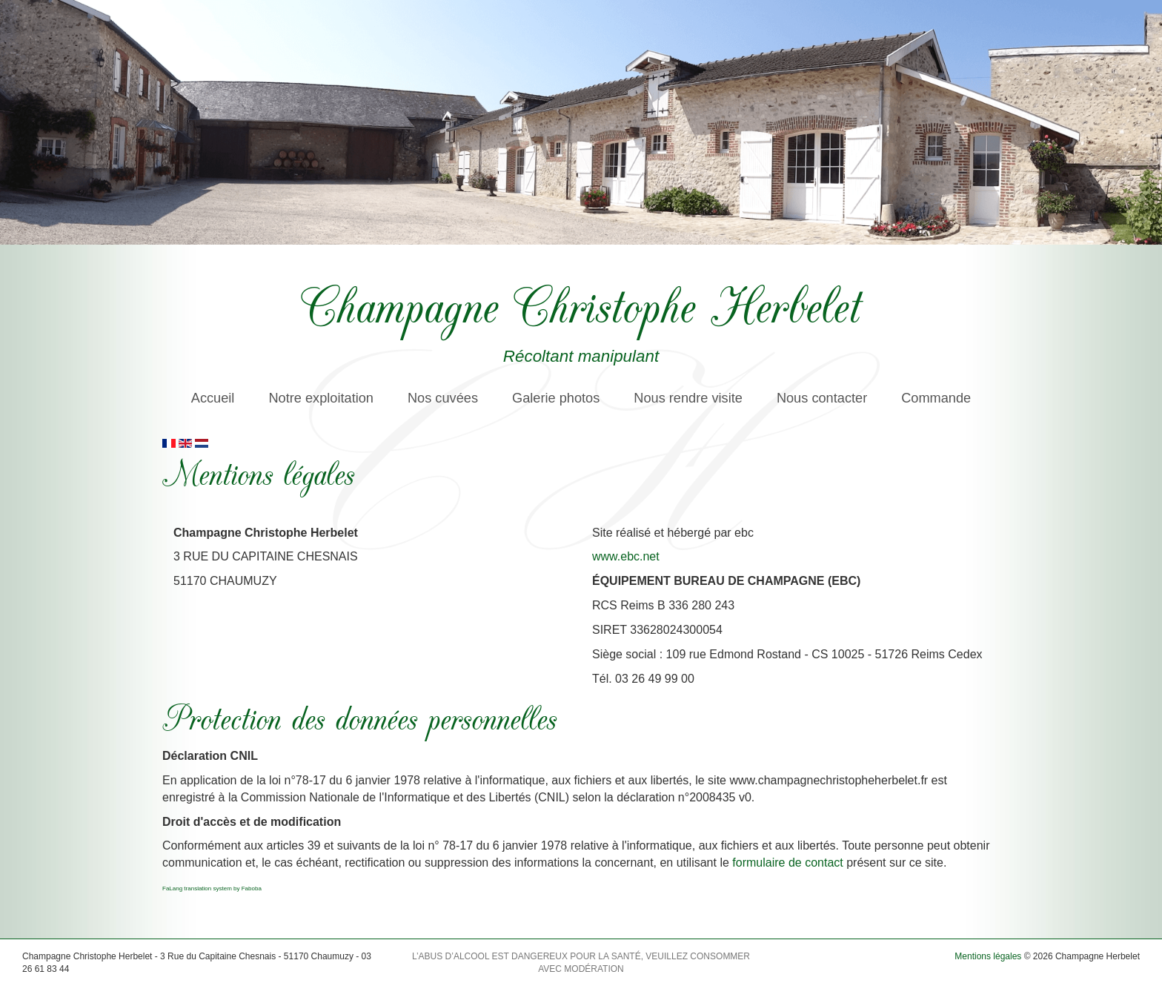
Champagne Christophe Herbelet (581, 304)
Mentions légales (987, 956)
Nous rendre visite (688, 398)
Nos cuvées (443, 398)
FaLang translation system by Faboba (212, 888)
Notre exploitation (321, 398)
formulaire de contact (787, 862)
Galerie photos (556, 398)
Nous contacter (822, 398)
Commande (936, 398)
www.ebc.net (626, 556)
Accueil (213, 398)
